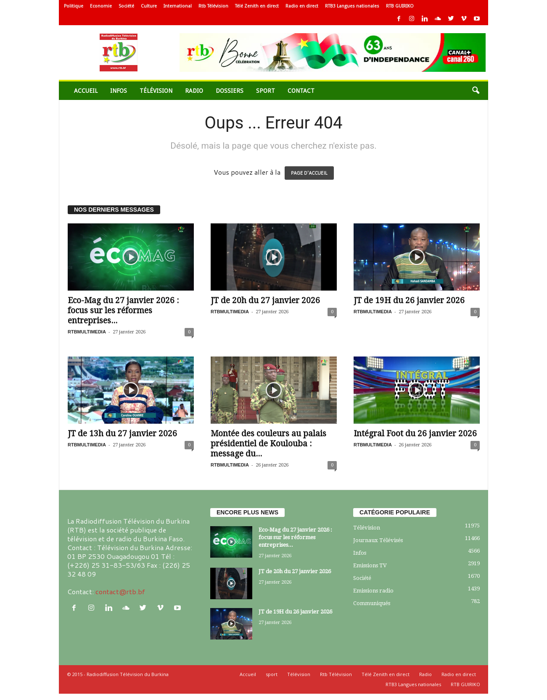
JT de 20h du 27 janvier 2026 (265, 300)
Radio (194, 90)
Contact (301, 90)
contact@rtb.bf (120, 591)
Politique (73, 6)
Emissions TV (370, 565)
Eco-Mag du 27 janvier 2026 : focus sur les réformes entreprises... (123, 310)
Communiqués (371, 603)
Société (126, 6)
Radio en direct (301, 6)
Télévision (156, 90)
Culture (149, 6)
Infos (118, 90)
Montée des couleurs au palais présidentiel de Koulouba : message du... (268, 444)
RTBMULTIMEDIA (87, 331)
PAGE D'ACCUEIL (309, 173)
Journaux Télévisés (378, 540)
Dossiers (229, 90)
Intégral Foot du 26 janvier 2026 (415, 433)
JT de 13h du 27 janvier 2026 (122, 433)
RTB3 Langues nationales (352, 6)
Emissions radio (373, 590)
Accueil (86, 90)
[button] (475, 90)
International (178, 6)
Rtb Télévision (213, 6)
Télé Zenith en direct (257, 6)
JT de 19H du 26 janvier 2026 (409, 300)
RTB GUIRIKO (400, 6)
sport (265, 90)
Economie (101, 6)
